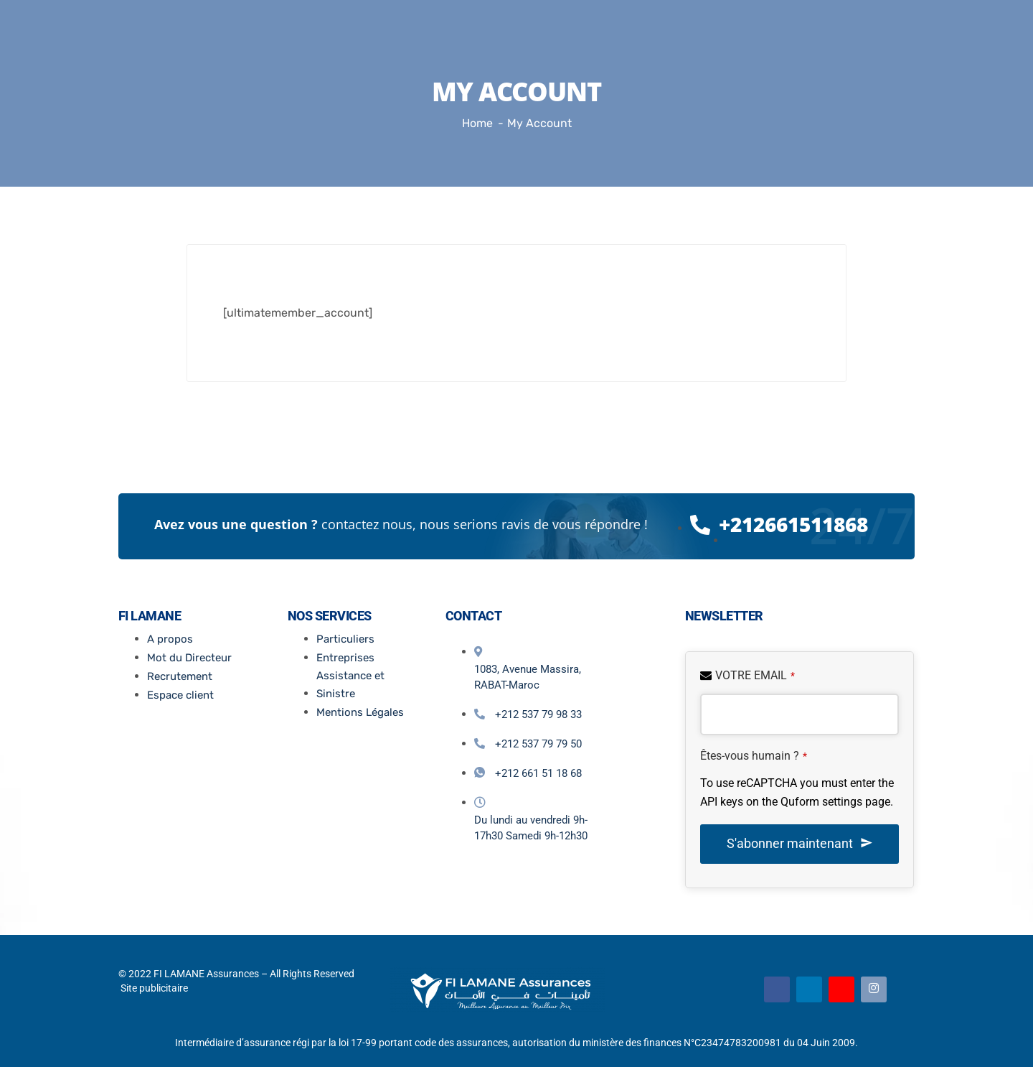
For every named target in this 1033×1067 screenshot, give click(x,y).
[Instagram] (874, 989)
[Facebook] (777, 989)
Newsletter (724, 615)
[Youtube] (841, 989)
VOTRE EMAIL (755, 675)
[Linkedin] (809, 989)
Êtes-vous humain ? (753, 756)
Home (477, 123)
